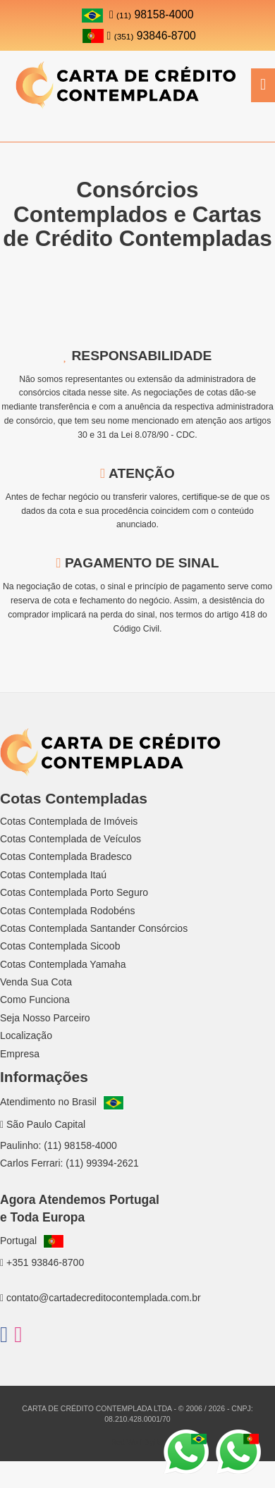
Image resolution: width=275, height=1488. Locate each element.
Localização (26, 1035)
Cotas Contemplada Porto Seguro (74, 892)
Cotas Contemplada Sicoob (60, 946)
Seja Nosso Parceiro (45, 1017)
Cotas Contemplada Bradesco (66, 856)
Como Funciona (35, 999)
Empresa (19, 1053)
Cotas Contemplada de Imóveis (69, 821)
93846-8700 (139, 36)
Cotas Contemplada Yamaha (63, 964)
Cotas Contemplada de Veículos (70, 838)
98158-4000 (151, 14)
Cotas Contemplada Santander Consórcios (94, 928)
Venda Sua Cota (36, 982)
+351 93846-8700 (42, 1262)
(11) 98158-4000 (80, 1145)
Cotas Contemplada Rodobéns (67, 910)
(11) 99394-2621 (102, 1163)
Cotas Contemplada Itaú (53, 874)
